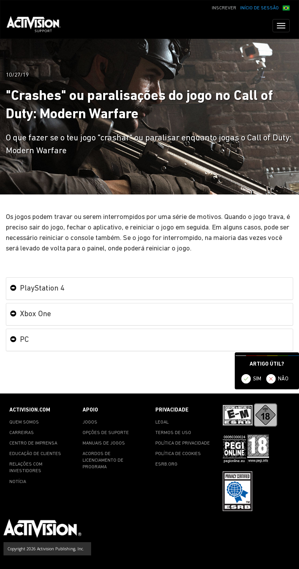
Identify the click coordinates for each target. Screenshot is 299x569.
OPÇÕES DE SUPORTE (106, 433)
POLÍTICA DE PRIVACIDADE (182, 443)
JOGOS (90, 422)
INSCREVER (224, 8)
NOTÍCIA (17, 482)
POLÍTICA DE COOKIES (178, 454)
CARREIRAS (21, 433)
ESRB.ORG (166, 464)
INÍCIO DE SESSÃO (259, 8)
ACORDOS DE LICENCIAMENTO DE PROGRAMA (103, 460)
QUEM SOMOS (24, 422)
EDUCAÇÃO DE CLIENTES (35, 454)
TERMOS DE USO (173, 433)
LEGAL (162, 422)
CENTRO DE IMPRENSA (33, 443)
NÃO (283, 379)
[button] (286, 7)
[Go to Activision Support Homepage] (38, 25)
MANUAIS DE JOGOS (104, 443)
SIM (257, 379)
